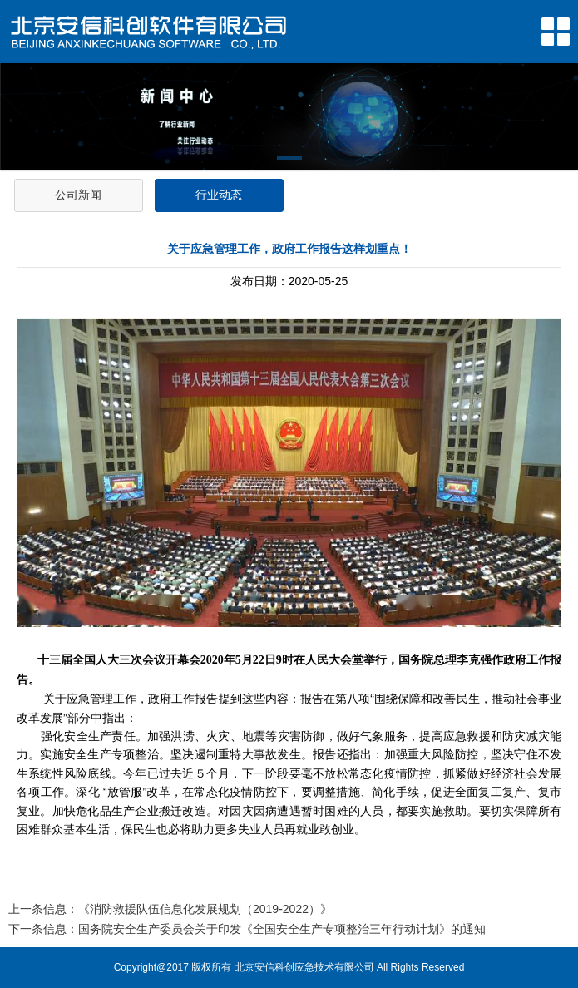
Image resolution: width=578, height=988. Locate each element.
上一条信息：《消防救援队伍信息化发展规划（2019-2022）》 (170, 909)
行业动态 (218, 194)
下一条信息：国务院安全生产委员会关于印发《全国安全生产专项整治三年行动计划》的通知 (247, 929)
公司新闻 (78, 194)
